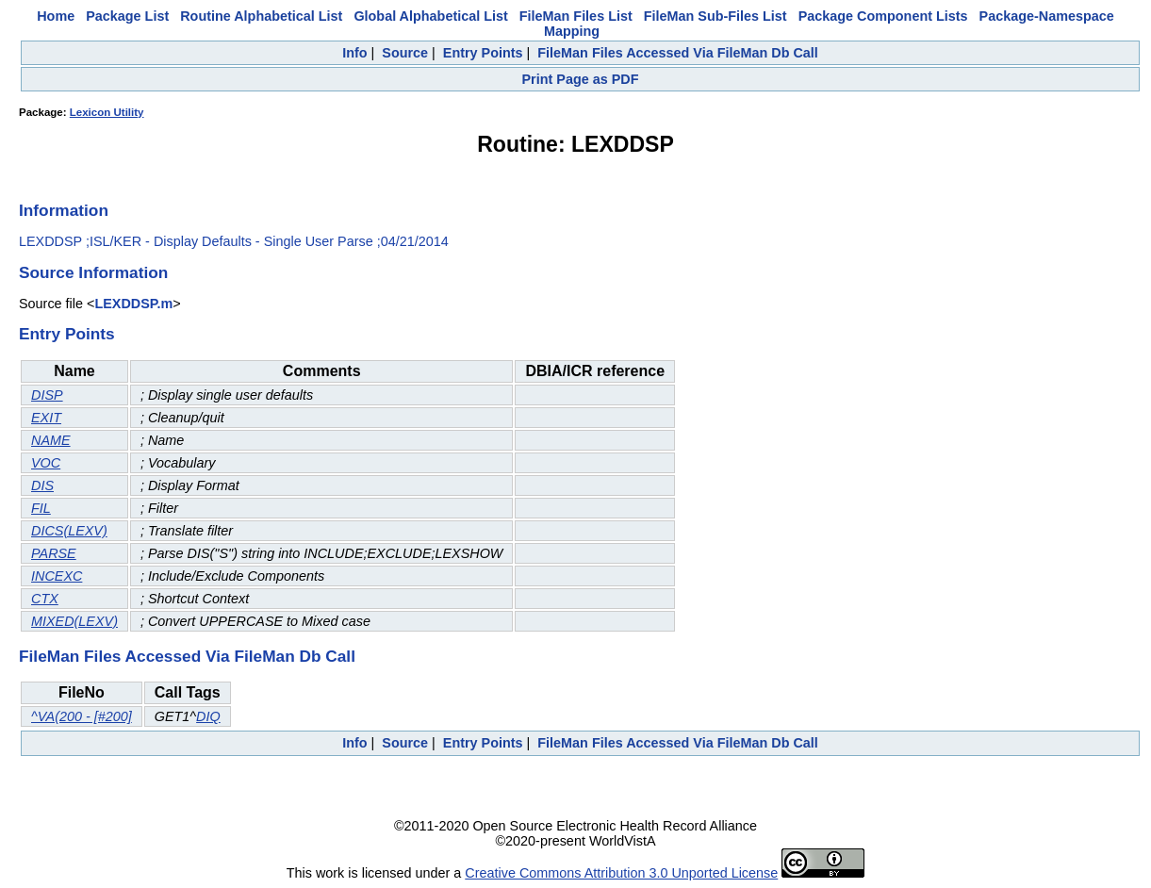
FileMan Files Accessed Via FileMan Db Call (677, 52)
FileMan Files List (576, 16)
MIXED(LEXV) (74, 621)
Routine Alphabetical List (261, 16)
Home (55, 16)
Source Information (93, 272)
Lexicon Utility (107, 112)
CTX (44, 598)
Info (354, 52)
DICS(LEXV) (69, 530)
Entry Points (483, 52)
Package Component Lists (883, 16)
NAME (51, 440)
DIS (42, 485)
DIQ (208, 716)
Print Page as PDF (580, 79)
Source (405, 52)
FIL (41, 508)
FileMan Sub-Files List (715, 16)
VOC (45, 462)
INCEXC (56, 576)
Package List (127, 16)
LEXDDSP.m (133, 303)
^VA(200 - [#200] (81, 716)
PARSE (53, 553)
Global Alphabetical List (430, 16)
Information (63, 210)
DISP (47, 395)
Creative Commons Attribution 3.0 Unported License (621, 872)
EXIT (46, 417)
